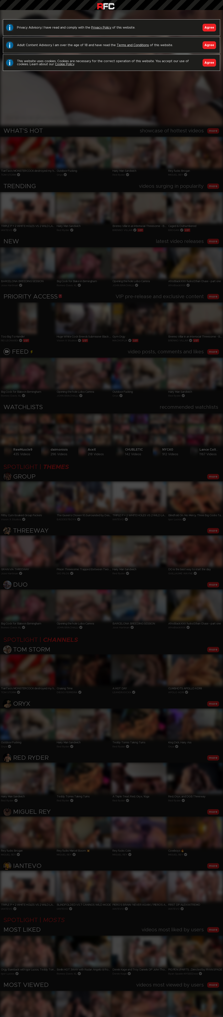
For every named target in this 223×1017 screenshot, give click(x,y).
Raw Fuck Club (106, 6)
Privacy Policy (101, 27)
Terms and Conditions (133, 45)
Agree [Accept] (209, 27)
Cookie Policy (64, 64)
